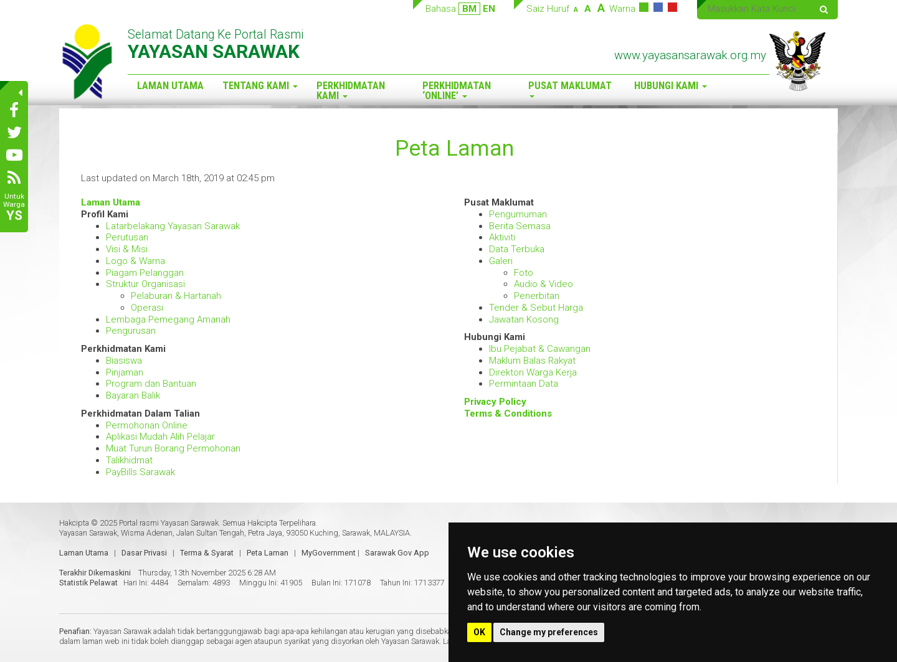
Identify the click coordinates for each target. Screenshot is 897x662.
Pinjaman (124, 372)
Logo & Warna (135, 261)
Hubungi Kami (670, 86)
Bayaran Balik (133, 395)
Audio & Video (543, 284)
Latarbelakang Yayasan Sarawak (173, 226)
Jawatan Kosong (524, 319)
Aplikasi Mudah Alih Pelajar (160, 436)
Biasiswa (124, 360)
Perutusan (127, 237)
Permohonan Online (146, 425)
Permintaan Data (523, 383)
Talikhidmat (129, 460)
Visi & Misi (127, 249)
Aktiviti (502, 237)
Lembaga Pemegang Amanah (168, 319)
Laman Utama (170, 86)
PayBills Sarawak (140, 472)
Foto (523, 272)
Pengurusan (131, 330)
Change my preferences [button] (549, 632)
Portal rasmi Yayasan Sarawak (169, 522)
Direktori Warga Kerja (533, 372)
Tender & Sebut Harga (536, 307)
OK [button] (479, 632)
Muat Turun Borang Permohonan (173, 448)
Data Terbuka (516, 249)
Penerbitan (536, 295)
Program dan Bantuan (151, 383)
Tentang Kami (260, 86)
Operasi (147, 307)
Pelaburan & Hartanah (176, 295)
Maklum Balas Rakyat (532, 360)
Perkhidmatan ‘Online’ (456, 91)
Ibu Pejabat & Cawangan (540, 348)
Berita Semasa (520, 226)
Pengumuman (518, 214)
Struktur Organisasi (145, 284)
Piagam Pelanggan (145, 272)
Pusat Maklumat (570, 89)
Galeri (501, 261)
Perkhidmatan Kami (350, 91)
